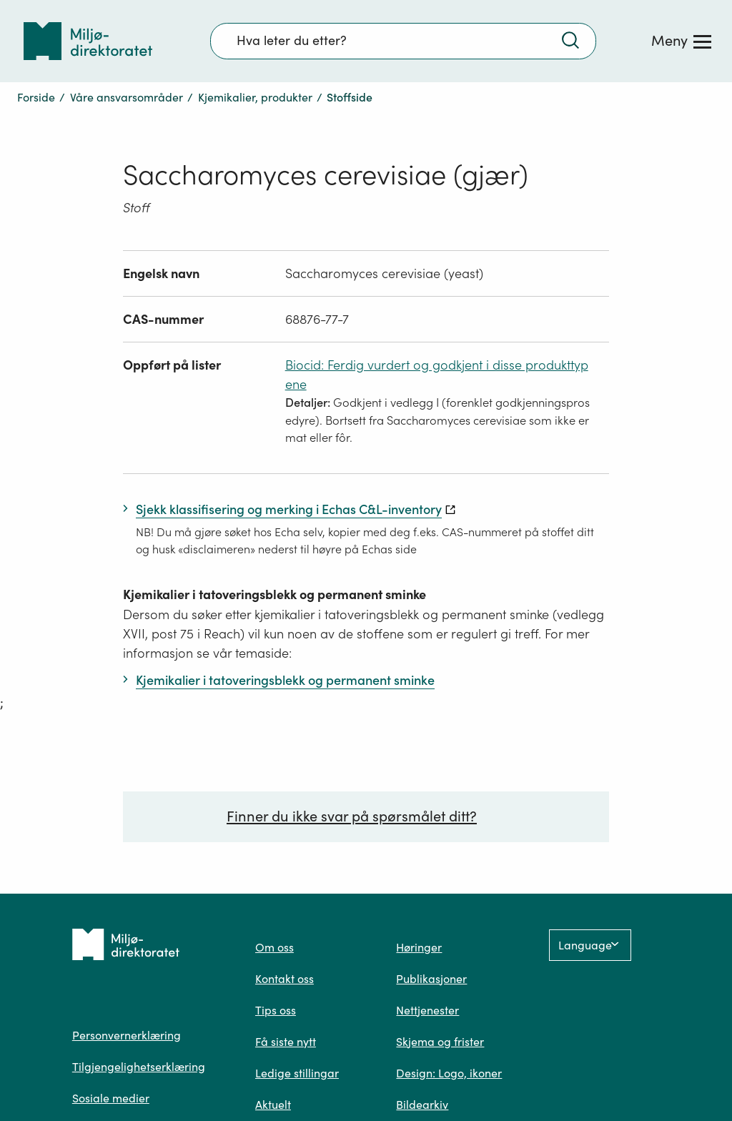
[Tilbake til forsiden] (88, 41)
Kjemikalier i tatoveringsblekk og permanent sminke (274, 594)
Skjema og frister (440, 1041)
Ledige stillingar (297, 1073)
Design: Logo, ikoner (449, 1073)
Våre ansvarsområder (126, 97)
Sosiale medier (110, 1098)
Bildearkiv (422, 1104)
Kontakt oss (284, 979)
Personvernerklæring (126, 1035)
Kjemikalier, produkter (255, 97)
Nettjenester (427, 1010)
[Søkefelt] (403, 41)
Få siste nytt (285, 1041)
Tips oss (275, 1010)
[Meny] (681, 41)
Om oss (274, 947)
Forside (36, 97)
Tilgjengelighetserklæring (138, 1067)
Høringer (419, 947)
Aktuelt (273, 1104)
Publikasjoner (431, 979)
